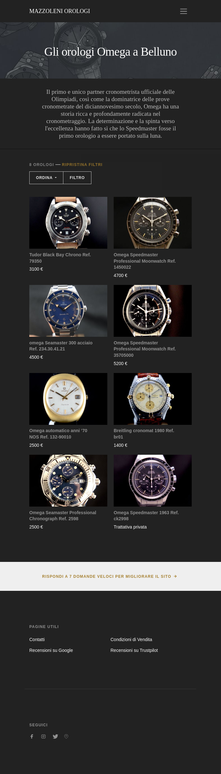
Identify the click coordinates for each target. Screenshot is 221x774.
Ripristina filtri (82, 164)
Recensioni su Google (51, 650)
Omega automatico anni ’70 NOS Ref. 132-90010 (58, 433)
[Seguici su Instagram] (43, 736)
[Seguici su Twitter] (55, 736)
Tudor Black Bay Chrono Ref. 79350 (60, 258)
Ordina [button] (45, 178)
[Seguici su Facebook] (32, 736)
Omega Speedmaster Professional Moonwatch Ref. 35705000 (145, 349)
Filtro (77, 178)
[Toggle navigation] (183, 11)
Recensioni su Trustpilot (134, 650)
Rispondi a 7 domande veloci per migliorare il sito (106, 576)
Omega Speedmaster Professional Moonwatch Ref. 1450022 (145, 261)
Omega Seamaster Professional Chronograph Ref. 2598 (62, 516)
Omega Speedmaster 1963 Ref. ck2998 (146, 516)
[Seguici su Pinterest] (66, 736)
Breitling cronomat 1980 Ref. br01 (144, 433)
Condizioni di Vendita (131, 639)
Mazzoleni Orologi (59, 11)
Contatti (37, 639)
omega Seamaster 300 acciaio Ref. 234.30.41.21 (60, 346)
